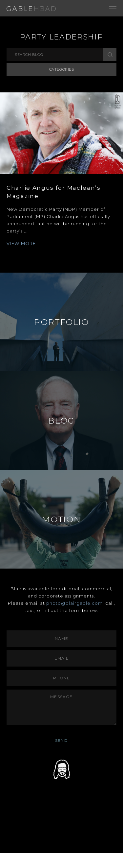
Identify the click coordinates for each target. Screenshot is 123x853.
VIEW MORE (21, 243)
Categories (61, 69)
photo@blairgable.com (74, 603)
